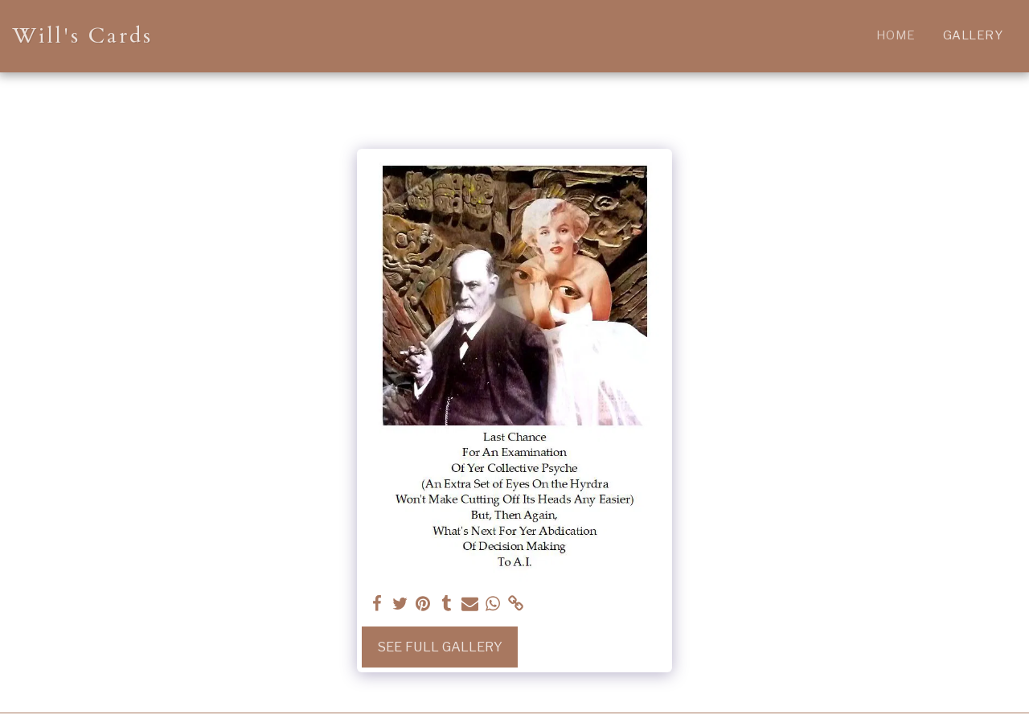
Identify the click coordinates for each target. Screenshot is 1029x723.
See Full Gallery (439, 647)
